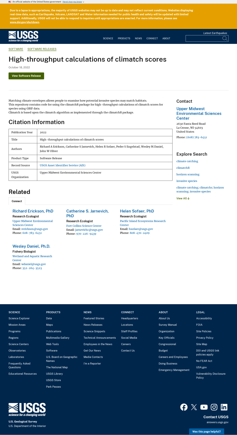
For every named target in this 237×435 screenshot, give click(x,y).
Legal (200, 312)
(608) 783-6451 (196, 137)
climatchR (183, 167)
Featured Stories (94, 318)
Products (124, 38)
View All (182, 198)
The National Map (57, 367)
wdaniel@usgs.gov (33, 264)
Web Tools (52, 344)
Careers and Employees (173, 357)
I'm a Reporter (92, 363)
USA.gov (201, 367)
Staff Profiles (129, 331)
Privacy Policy (204, 337)
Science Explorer (19, 318)
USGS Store (53, 380)
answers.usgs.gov (217, 422)
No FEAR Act (204, 361)
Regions (13, 337)
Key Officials (166, 337)
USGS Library (54, 373)
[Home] (23, 41)
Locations (127, 324)
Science (108, 38)
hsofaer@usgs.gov (141, 229)
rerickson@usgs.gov (34, 229)
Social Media (129, 337)
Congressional (167, 344)
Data (49, 318)
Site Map (201, 344)
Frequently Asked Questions (19, 365)
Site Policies (203, 331)
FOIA (199, 324)
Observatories (17, 350)
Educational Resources (23, 373)
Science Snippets (94, 331)
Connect (152, 38)
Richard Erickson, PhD (33, 211)
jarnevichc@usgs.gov (89, 229)
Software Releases (41, 49)
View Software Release (26, 75)
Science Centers (19, 344)
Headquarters (129, 318)
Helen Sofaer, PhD (137, 211)
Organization (166, 331)
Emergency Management (174, 370)
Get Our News (92, 350)
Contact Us (128, 350)
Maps (49, 324)
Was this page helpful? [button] (206, 431)
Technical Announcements (100, 337)
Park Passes (53, 386)
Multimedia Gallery (57, 337)
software (16, 49)
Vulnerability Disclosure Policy (210, 375)
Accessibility (204, 318)
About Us (164, 318)
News (138, 38)
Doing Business (168, 363)
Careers (126, 344)
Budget (163, 350)
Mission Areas (17, 324)
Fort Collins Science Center (83, 225)
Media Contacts (93, 357)
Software (51, 350)
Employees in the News (98, 344)
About (166, 38)
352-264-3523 (32, 268)
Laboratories (16, 357)
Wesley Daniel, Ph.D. (31, 246)
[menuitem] (108, 36)
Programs (14, 331)
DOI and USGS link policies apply (207, 352)
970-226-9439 (86, 233)
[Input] (207, 38)
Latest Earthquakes (215, 33)
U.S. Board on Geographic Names (62, 359)
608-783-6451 (32, 233)
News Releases (93, 324)
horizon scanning (187, 174)
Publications (53, 331)
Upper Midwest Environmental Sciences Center (198, 113)
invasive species (186, 181)
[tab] (17, 201)
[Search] (225, 38)
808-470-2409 (140, 233)
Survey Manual (168, 324)
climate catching (187, 161)
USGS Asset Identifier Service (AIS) (62, 165)
